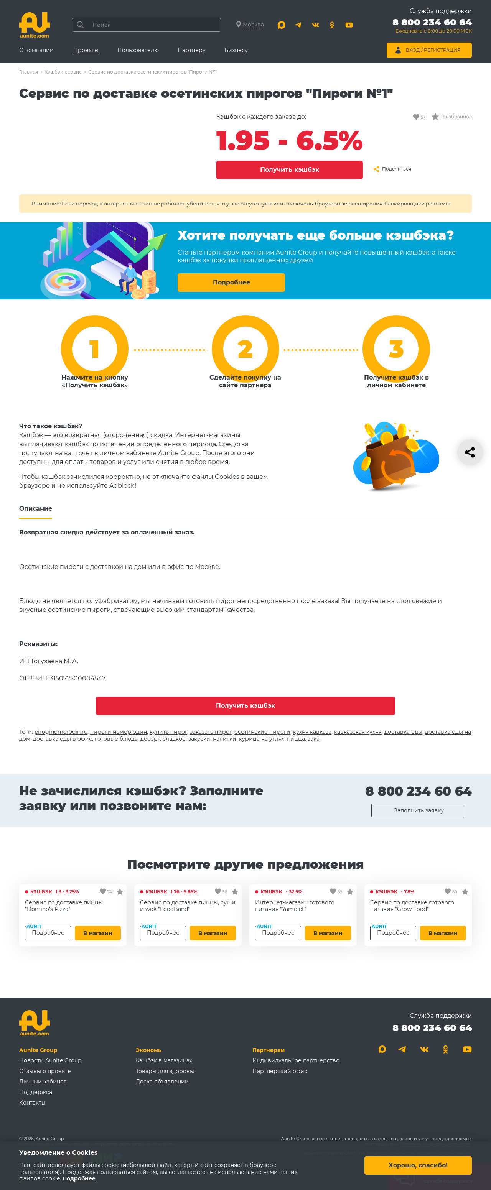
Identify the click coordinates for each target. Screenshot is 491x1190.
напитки (224, 738)
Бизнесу (236, 50)
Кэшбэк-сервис (63, 72)
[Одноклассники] (332, 25)
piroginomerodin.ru (61, 731)
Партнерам (268, 1050)
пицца (296, 738)
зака (314, 738)
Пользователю (138, 50)
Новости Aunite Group (50, 1060)
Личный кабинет (42, 1081)
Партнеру (192, 50)
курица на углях (261, 738)
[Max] (281, 25)
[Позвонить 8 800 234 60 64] (432, 27)
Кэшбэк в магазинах (164, 1060)
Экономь (148, 1050)
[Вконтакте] (315, 25)
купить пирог (168, 731)
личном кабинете (396, 385)
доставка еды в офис (62, 738)
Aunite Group (38, 1050)
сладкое (174, 738)
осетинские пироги (262, 731)
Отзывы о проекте (45, 1071)
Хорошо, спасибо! (418, 1165)
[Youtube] (349, 25)
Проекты (86, 50)
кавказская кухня (358, 731)
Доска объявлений (162, 1081)
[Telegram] (298, 25)
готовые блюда (116, 738)
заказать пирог (211, 731)
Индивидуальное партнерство (295, 1060)
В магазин (97, 933)
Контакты (32, 1102)
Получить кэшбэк (289, 169)
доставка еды (403, 731)
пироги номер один (118, 731)
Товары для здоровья (166, 1071)
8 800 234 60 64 (419, 791)
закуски (199, 738)
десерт (150, 738)
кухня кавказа (312, 731)
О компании (36, 50)
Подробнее (231, 282)
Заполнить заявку (419, 810)
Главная (28, 72)
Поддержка (35, 1092)
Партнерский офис (279, 1071)
